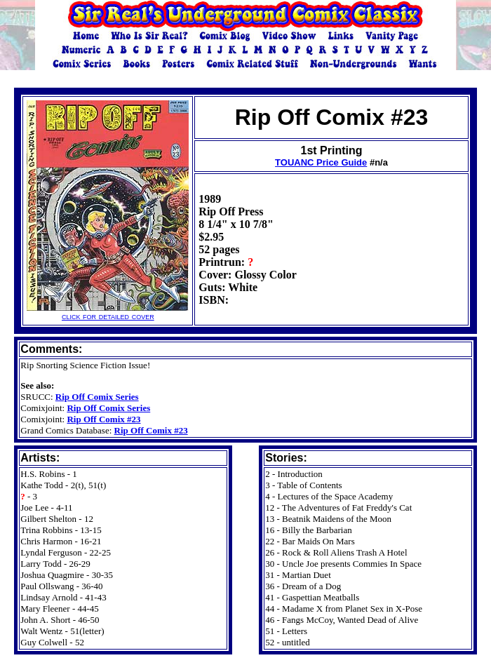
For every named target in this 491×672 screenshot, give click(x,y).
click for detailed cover (108, 311)
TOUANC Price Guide (321, 162)
